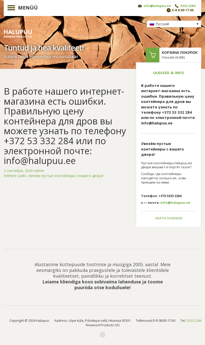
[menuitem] (174, 24)
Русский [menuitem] (162, 24)
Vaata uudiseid (168, 218)
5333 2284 (187, 6)
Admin (39, 170)
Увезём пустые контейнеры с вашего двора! (53, 175)
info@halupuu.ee (157, 6)
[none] (174, 24)
